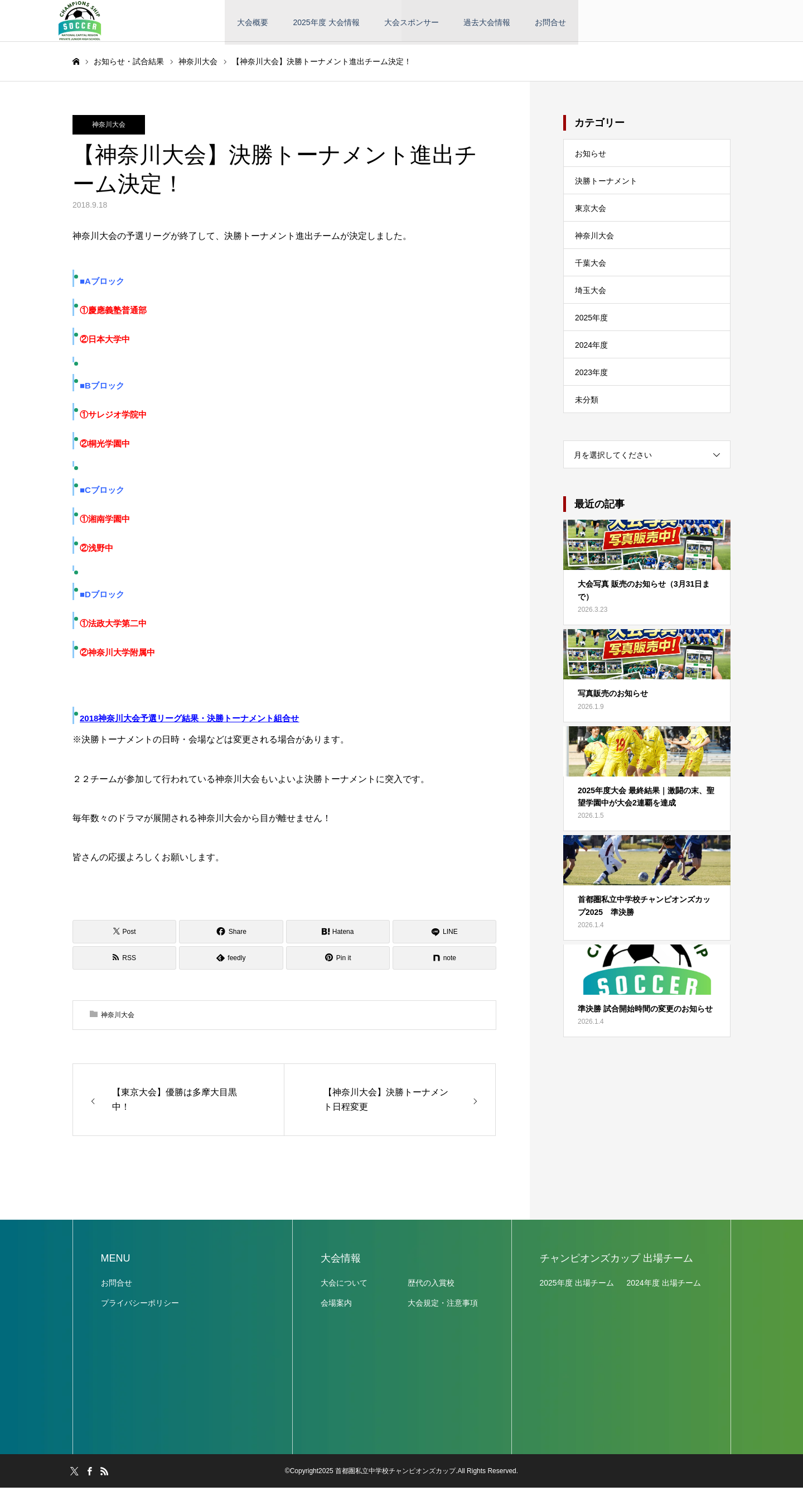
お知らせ (590, 156)
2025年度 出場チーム (577, 1286)
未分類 (586, 403)
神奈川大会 (108, 128)
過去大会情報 (486, 22)
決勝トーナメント (606, 184)
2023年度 (591, 375)
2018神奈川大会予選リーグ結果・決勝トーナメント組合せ (189, 721)
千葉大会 (590, 266)
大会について (344, 1286)
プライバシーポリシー (140, 1306)
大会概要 (252, 22)
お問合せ (550, 22)
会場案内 (336, 1306)
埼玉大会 (590, 293)
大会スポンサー (411, 22)
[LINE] (444, 934)
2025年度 (591, 321)
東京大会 (590, 211)
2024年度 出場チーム (664, 1286)
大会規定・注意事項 (443, 1306)
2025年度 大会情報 (326, 22)
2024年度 (591, 348)
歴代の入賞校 (431, 1286)
